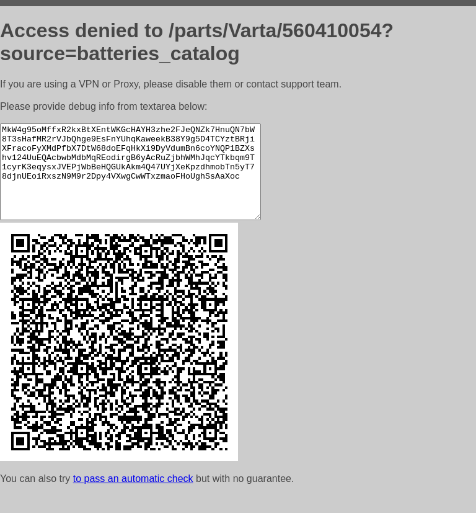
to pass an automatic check (133, 497)
